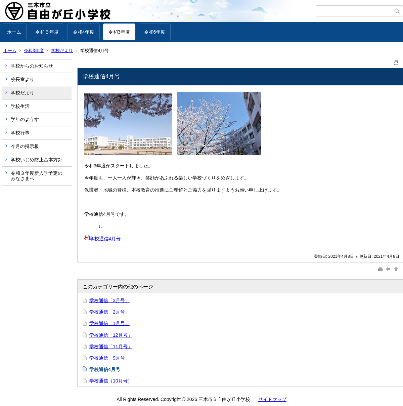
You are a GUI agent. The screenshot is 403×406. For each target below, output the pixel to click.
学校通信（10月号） (110, 380)
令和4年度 (83, 32)
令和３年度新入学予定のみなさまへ (36, 175)
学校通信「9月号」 (109, 358)
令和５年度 (47, 32)
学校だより (62, 50)
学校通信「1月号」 (109, 323)
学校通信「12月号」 (110, 335)
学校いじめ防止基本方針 (36, 159)
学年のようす (25, 119)
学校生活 (20, 106)
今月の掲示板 (25, 146)
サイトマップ (272, 399)
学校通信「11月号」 (110, 346)
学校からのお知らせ (32, 66)
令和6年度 (155, 32)
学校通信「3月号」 (109, 300)
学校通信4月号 (102, 238)
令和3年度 (119, 32)
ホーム (14, 32)
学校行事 (20, 132)
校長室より (22, 79)
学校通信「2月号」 (109, 312)
